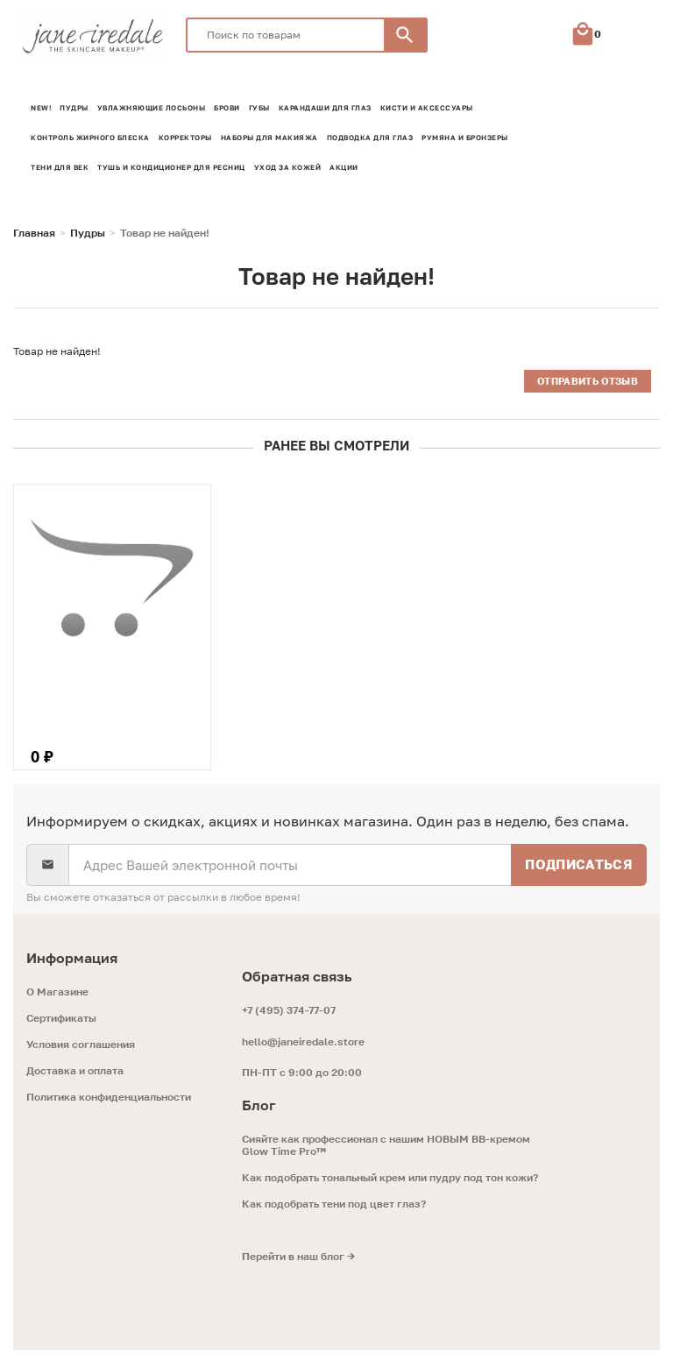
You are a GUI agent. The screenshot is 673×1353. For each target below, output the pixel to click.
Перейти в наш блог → (298, 1259)
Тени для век (60, 167)
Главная (34, 233)
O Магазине (57, 994)
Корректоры (185, 137)
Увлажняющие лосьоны (151, 107)
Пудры (74, 107)
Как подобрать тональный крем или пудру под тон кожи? (390, 1180)
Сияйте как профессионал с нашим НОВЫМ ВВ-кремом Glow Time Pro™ (386, 1148)
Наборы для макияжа (269, 137)
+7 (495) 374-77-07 (289, 1012)
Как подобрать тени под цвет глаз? (334, 1207)
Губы (259, 107)
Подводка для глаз (370, 137)
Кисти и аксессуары (426, 107)
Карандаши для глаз (325, 107)
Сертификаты (61, 1021)
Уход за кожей (288, 167)
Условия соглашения (80, 1047)
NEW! (41, 107)
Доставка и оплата (75, 1073)
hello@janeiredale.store (303, 1044)
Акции (343, 167)
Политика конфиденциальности (108, 1100)
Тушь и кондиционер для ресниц (171, 167)
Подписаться (579, 867)
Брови (227, 107)
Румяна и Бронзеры (465, 137)
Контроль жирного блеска (90, 137)
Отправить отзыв (587, 380)
